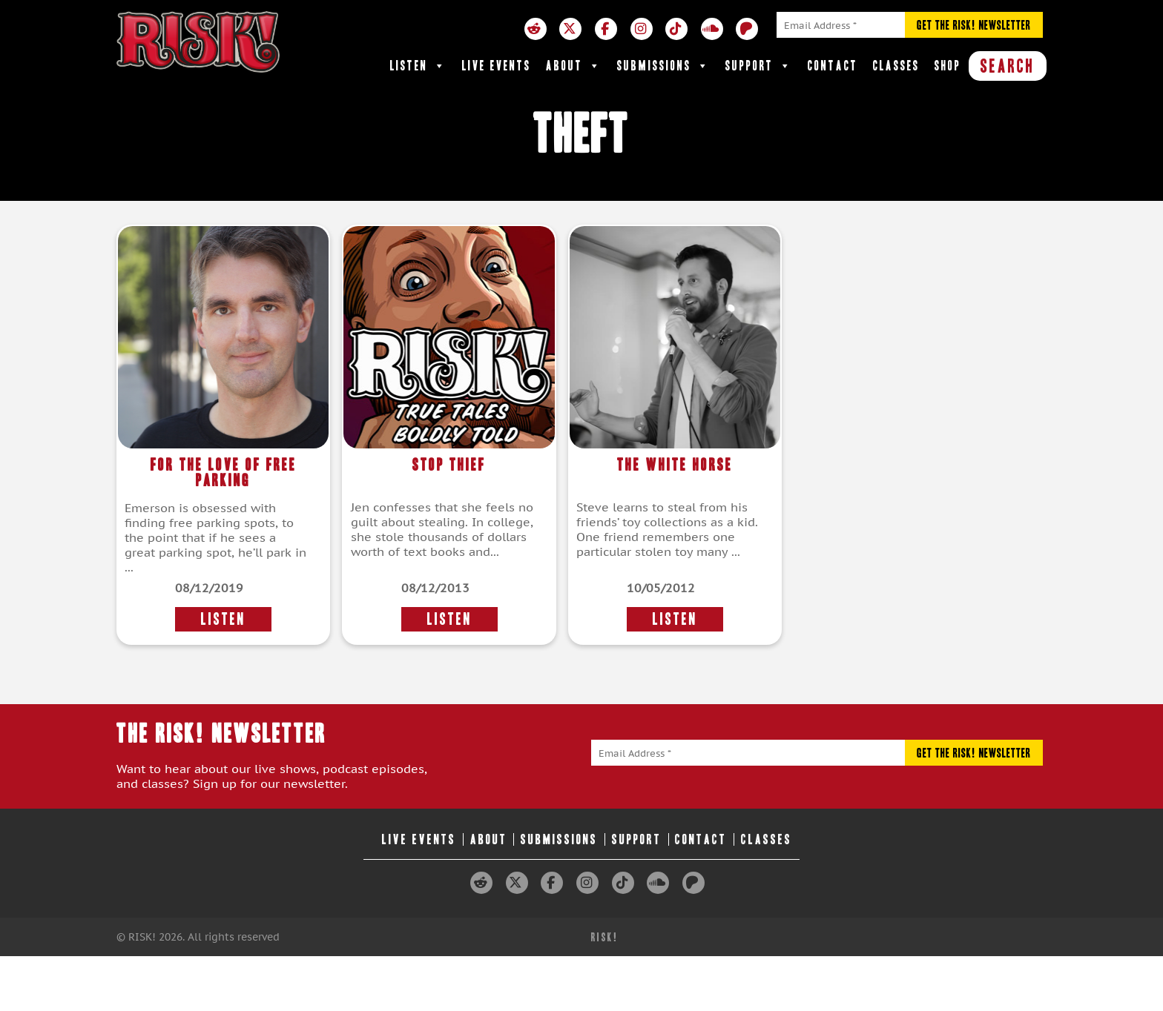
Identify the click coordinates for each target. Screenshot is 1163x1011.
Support (759, 66)
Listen (418, 66)
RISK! (605, 937)
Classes (896, 65)
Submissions (664, 66)
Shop (948, 65)
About (574, 66)
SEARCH (1008, 66)
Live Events (496, 65)
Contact (833, 65)
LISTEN (223, 619)
